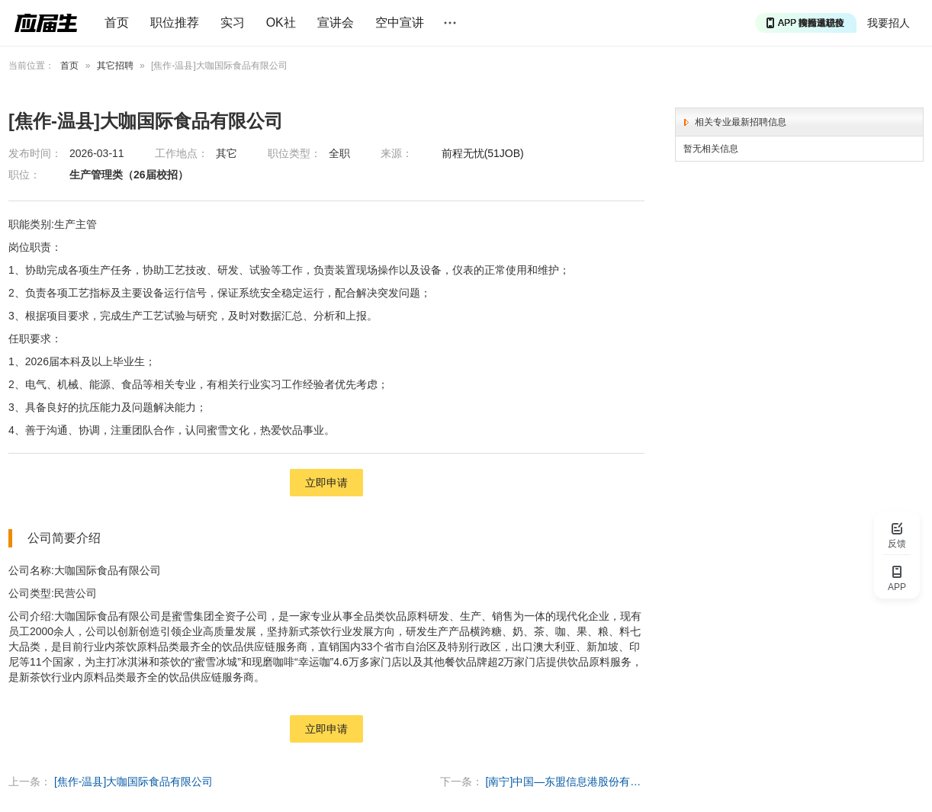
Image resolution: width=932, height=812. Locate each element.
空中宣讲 (399, 22)
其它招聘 (115, 65)
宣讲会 (335, 22)
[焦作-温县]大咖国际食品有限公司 (133, 781)
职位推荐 (174, 22)
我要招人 (888, 23)
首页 (116, 22)
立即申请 (326, 483)
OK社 (281, 22)
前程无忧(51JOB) (483, 153)
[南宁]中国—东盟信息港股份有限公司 (565, 781)
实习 (232, 22)
